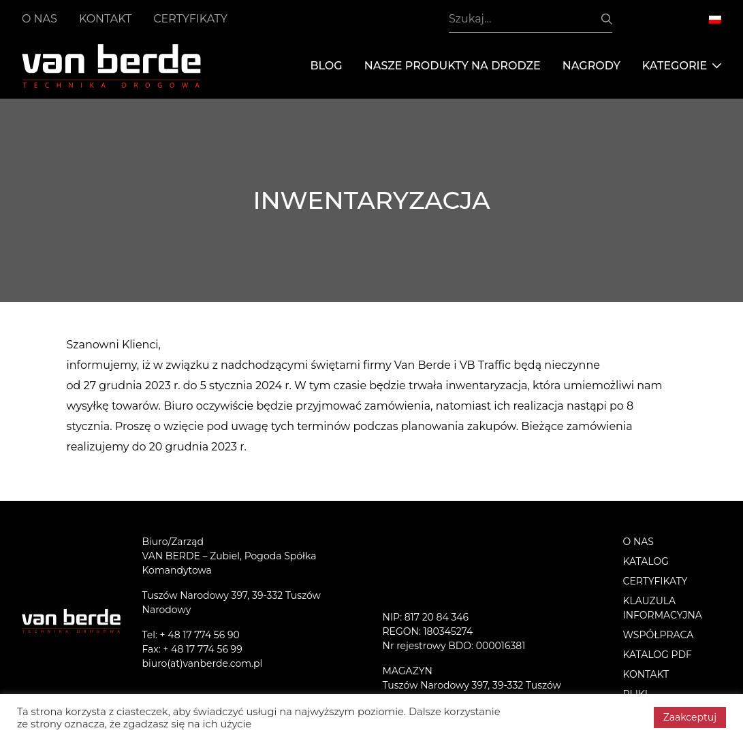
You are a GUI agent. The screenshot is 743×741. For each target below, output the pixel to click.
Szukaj (606, 19)
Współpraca (658, 635)
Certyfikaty (190, 18)
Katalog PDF (657, 654)
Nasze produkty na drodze (452, 65)
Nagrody (591, 65)
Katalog (646, 561)
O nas (39, 18)
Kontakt (105, 18)
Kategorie (681, 66)
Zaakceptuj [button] (689, 717)
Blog (326, 65)
